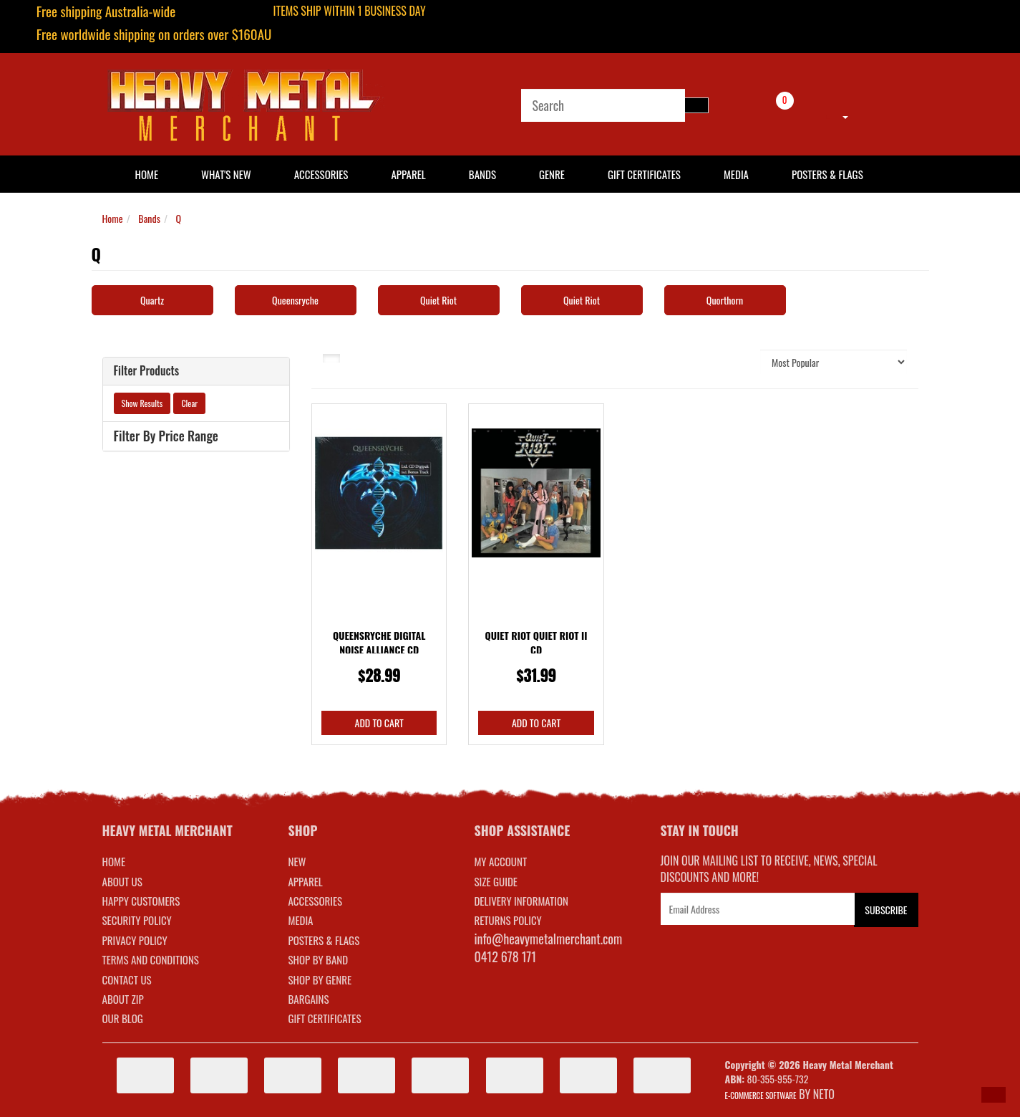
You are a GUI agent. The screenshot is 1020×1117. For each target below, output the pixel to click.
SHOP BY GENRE (319, 979)
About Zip (123, 999)
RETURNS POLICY (507, 920)
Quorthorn (724, 299)
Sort (735, 361)
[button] (993, 1095)
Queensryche (295, 299)
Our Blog (122, 1018)
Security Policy (137, 920)
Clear (189, 403)
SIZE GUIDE (496, 881)
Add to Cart (379, 722)
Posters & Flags (827, 174)
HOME (147, 174)
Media (736, 174)
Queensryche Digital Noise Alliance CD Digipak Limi (379, 649)
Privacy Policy (134, 940)
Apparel (408, 174)
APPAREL (305, 881)
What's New (226, 174)
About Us (122, 881)
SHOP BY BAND (318, 959)
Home (112, 218)
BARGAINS (308, 999)
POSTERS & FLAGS (323, 940)
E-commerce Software (761, 1095)
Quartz (152, 299)
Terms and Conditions (150, 959)
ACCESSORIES (315, 901)
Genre (552, 174)
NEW (297, 861)
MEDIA (300, 920)
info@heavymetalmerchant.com (548, 938)
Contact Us (127, 979)
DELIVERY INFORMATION (521, 901)
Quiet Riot (438, 299)
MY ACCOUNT (500, 861)
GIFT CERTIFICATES (324, 1018)
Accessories (321, 174)
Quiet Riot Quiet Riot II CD (536, 642)
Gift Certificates (644, 174)
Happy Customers (141, 901)
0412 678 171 (505, 956)
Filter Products (147, 371)
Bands (482, 174)
